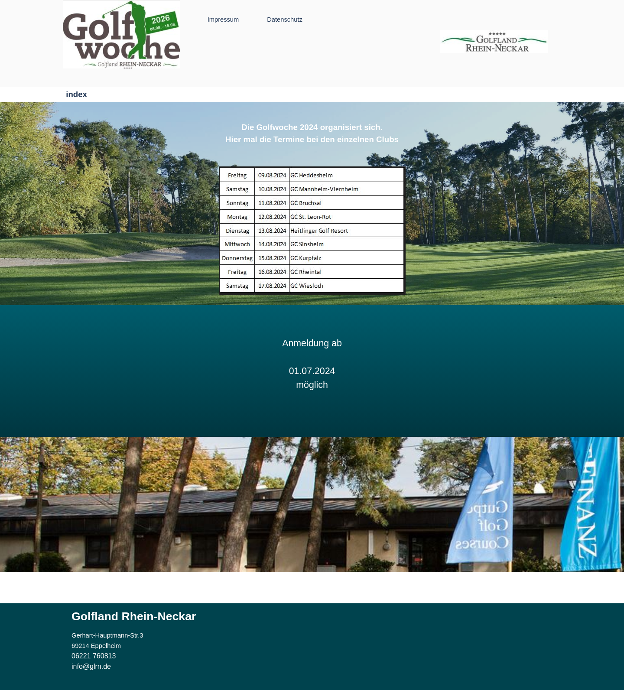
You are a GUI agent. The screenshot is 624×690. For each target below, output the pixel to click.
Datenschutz (284, 19)
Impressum (223, 19)
